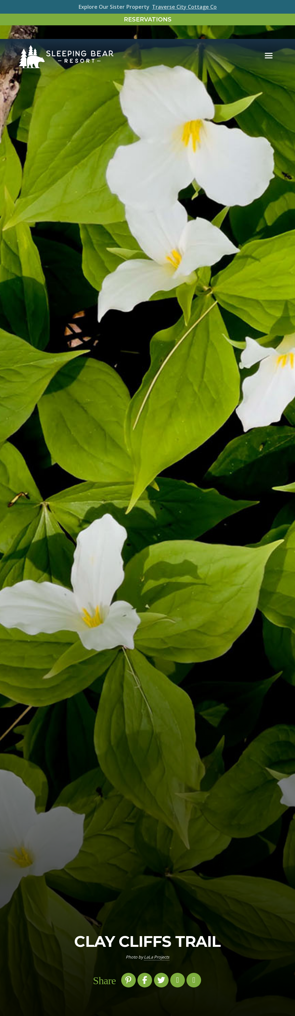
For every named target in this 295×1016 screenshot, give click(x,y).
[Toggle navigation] (268, 42)
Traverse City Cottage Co (184, 6)
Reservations (148, 19)
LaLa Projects (156, 957)
